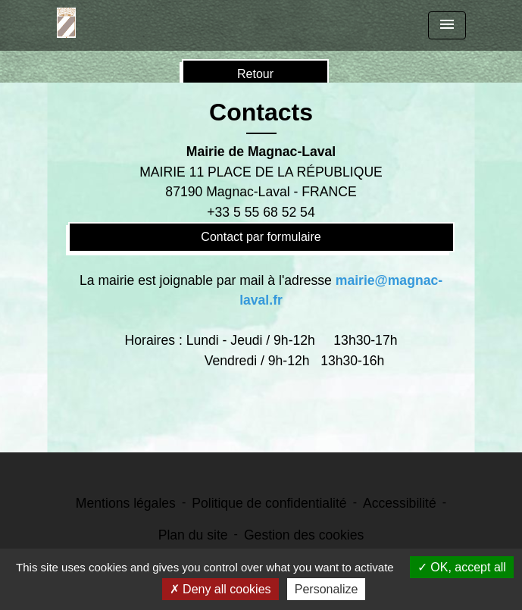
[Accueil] (66, 23)
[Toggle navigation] (447, 25)
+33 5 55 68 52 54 (260, 212)
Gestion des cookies (304, 535)
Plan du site (193, 535)
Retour (255, 73)
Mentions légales (126, 503)
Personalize (326, 589)
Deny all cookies (220, 589)
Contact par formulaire (260, 236)
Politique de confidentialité (269, 503)
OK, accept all (461, 567)
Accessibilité (399, 503)
